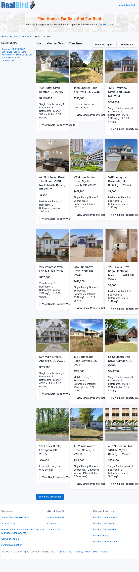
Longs (17, 52)
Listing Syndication (11, 544)
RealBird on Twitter (103, 523)
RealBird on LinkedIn (104, 529)
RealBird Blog (100, 535)
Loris (24, 52)
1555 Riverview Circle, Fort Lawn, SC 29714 (119, 92)
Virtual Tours (8, 523)
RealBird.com (106, 24)
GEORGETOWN (19, 49)
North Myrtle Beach (11, 57)
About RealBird (126, 5)
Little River (7, 52)
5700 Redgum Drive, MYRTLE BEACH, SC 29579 (119, 181)
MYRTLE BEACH (24, 54)
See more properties (50, 496)
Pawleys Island (9, 60)
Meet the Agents (104, 44)
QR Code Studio (10, 538)
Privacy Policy (82, 551)
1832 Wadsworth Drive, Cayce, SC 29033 (84, 450)
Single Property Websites (15, 517)
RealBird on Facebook (105, 517)
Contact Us (53, 523)
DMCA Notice (100, 551)
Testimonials (54, 529)
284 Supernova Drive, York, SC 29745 (84, 271)
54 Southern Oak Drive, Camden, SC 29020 (120, 361)
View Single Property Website (58, 124)
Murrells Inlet (8, 54)
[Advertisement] (16, 115)
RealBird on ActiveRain (105, 541)
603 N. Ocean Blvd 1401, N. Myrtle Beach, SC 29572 (120, 450)
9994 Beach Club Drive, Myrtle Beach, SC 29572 (85, 181)
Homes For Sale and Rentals (17, 36)
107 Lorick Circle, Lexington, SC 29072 (50, 450)
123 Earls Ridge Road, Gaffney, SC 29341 (85, 361)
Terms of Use (64, 551)
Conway (6, 49)
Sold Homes (127, 44)
